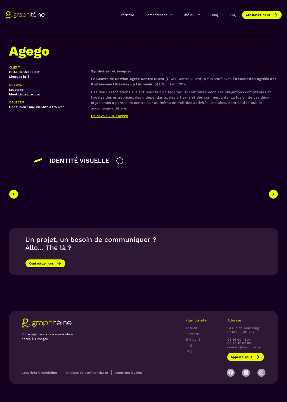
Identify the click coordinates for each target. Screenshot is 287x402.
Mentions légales (128, 372)
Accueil (191, 328)
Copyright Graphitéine (39, 372)
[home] (25, 15)
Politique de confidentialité (86, 372)
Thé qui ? (192, 339)
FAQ (233, 15)
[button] (159, 15)
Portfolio (127, 15)
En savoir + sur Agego (109, 116)
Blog (215, 15)
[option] (63, 190)
